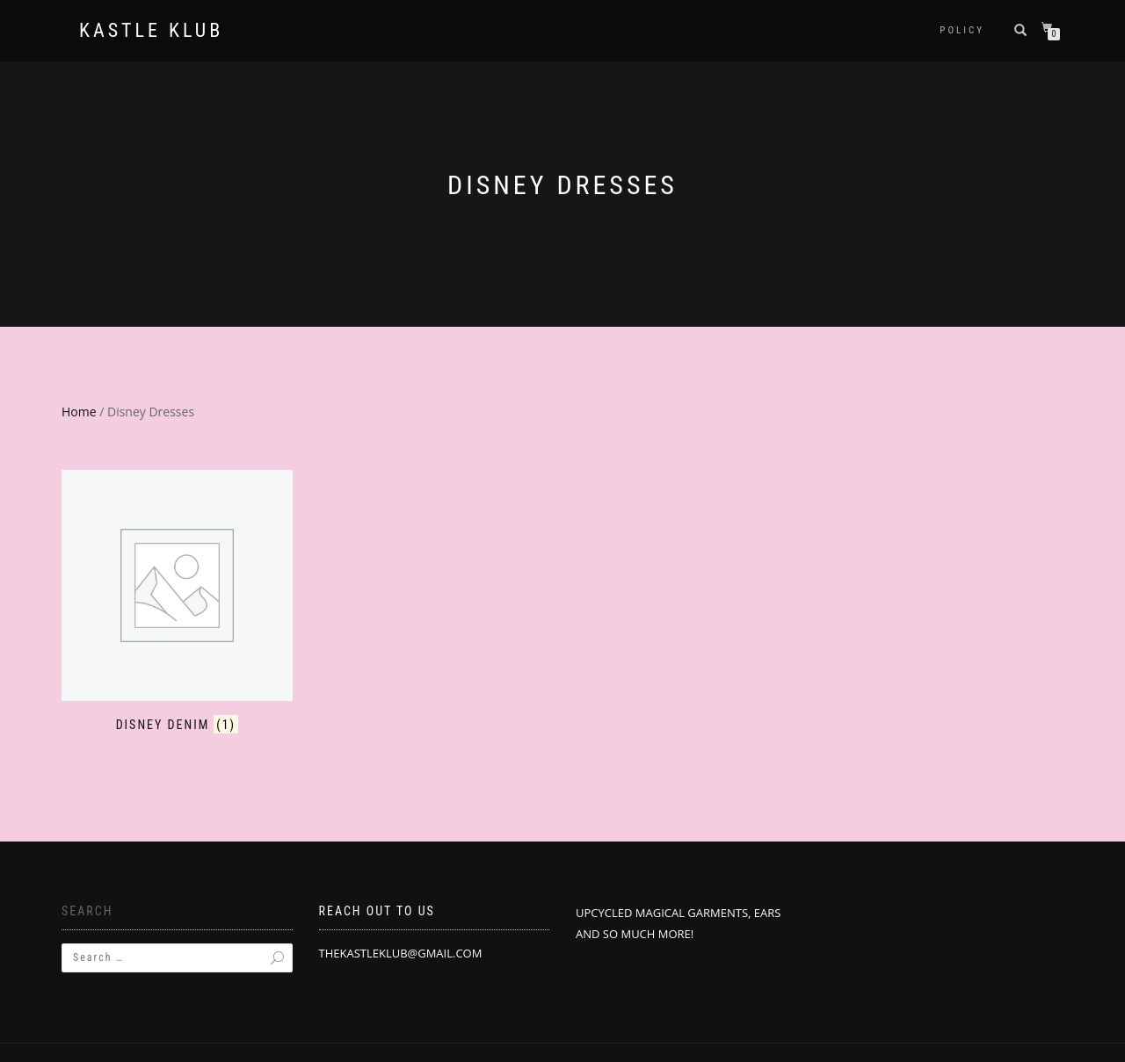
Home (79, 411)
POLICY (962, 30)
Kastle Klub (151, 30)
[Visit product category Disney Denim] (177, 601)
